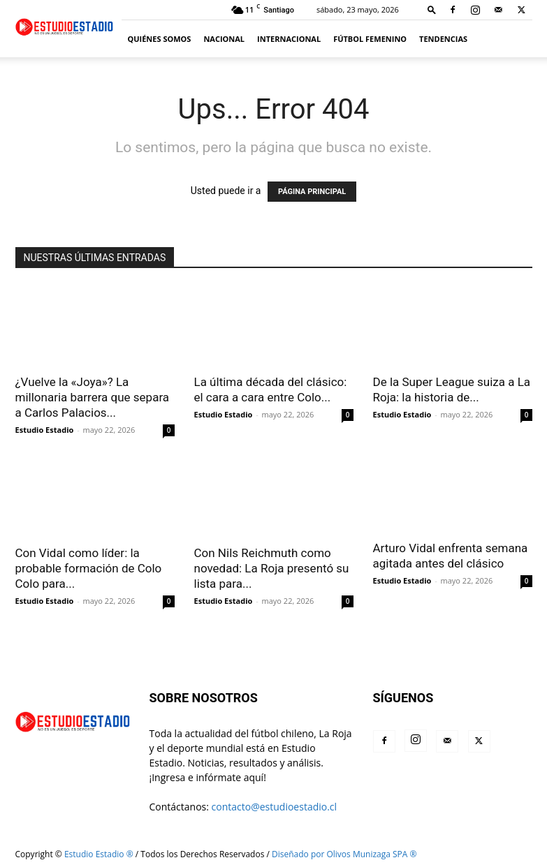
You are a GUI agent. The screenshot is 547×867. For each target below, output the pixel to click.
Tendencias (443, 39)
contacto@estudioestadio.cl (274, 806)
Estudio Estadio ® (98, 854)
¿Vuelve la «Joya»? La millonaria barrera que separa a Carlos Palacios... (92, 397)
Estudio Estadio (44, 429)
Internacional (289, 39)
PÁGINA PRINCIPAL (312, 191)
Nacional (224, 39)
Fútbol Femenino (370, 39)
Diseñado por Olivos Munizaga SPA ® (344, 854)
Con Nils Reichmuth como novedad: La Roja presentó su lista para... (271, 568)
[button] (431, 9)
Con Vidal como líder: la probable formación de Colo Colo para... (88, 568)
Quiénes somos (159, 39)
